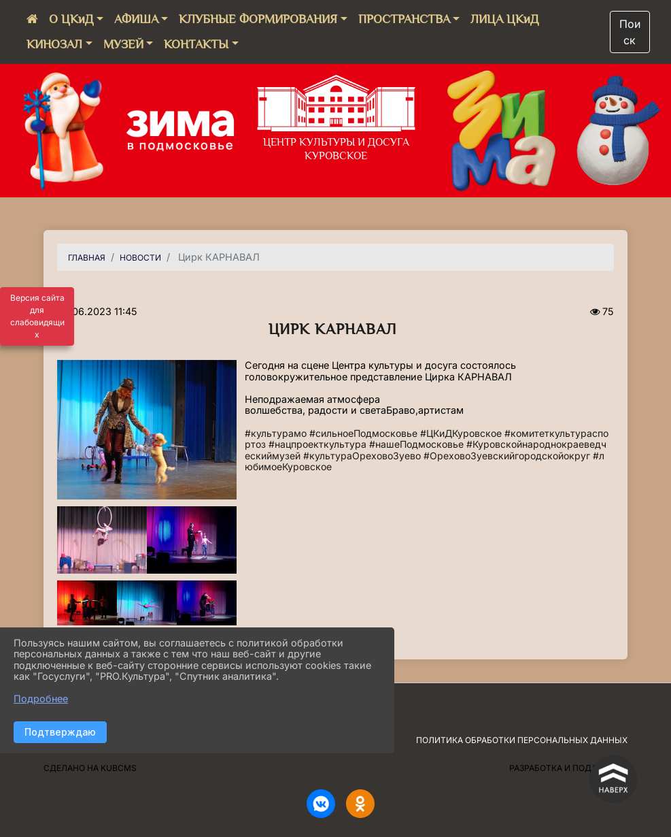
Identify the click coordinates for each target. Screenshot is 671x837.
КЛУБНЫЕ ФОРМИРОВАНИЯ (258, 19)
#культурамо (276, 433)
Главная (86, 257)
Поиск (629, 32)
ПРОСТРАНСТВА (404, 19)
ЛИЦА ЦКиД (504, 19)
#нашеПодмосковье (416, 444)
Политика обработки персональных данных (521, 740)
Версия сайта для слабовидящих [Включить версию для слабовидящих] (37, 316)
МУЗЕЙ (123, 44)
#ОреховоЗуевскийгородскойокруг (507, 455)
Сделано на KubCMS (90, 768)
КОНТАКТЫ (196, 44)
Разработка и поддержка (568, 768)
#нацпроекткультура (317, 444)
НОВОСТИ (140, 257)
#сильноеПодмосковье (363, 433)
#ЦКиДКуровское (461, 433)
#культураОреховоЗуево (362, 455)
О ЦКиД (71, 19)
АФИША (136, 19)
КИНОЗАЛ (54, 44)
